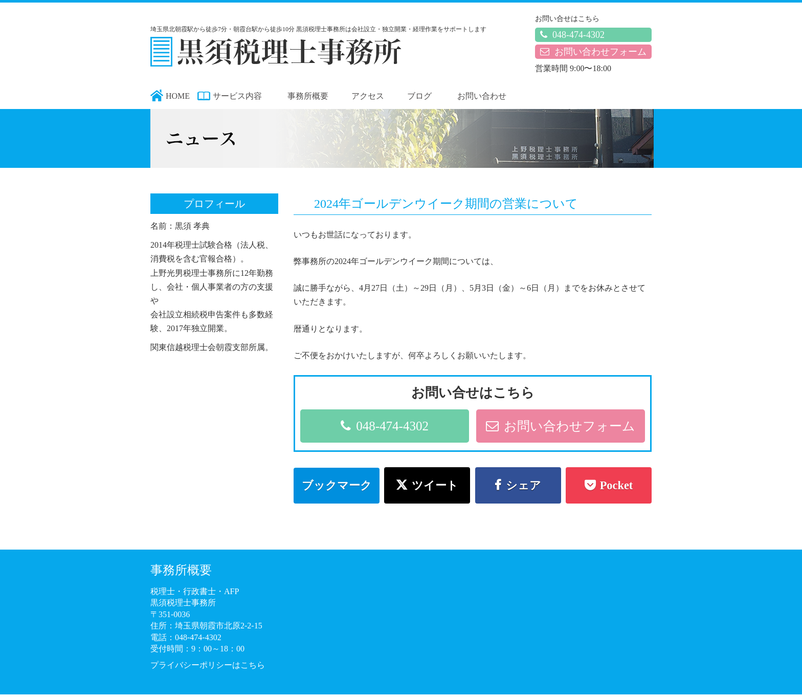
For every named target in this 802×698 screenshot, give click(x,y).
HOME (178, 96)
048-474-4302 (572, 35)
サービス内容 (237, 96)
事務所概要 (307, 96)
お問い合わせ (481, 96)
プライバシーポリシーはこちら (207, 665)
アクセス (367, 96)
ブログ (419, 96)
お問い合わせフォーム (593, 52)
